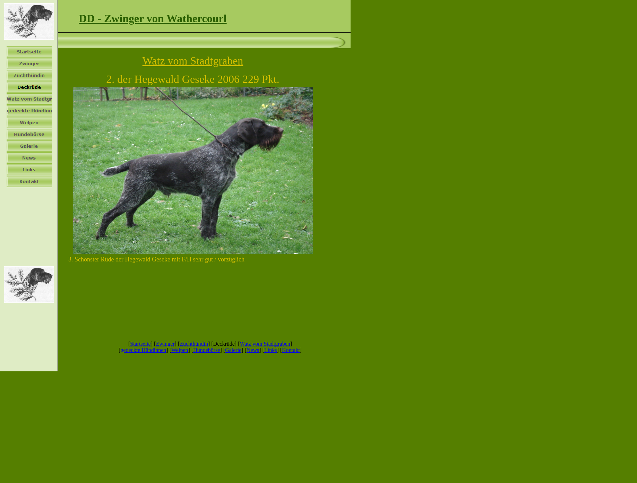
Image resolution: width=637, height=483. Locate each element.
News (253, 350)
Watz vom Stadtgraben (265, 344)
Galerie (233, 350)
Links (270, 350)
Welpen (179, 350)
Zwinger (165, 344)
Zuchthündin (194, 344)
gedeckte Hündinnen (143, 350)
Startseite (140, 344)
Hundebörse (206, 350)
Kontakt (291, 350)
